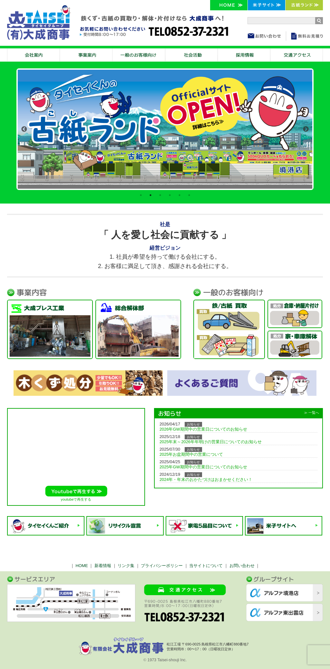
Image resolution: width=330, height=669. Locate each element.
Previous (24, 129)
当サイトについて (206, 565)
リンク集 (126, 565)
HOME (81, 565)
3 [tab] (160, 195)
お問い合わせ (242, 565)
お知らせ (193, 424)
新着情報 (102, 565)
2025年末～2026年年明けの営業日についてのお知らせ (211, 441)
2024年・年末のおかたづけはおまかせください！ (206, 479)
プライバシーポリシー (162, 565)
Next (306, 129)
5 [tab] (179, 195)
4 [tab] (170, 195)
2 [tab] (150, 195)
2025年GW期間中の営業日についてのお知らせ (203, 466)
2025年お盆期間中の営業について (191, 454)
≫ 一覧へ (311, 412)
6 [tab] (189, 195)
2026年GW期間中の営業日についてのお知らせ (203, 429)
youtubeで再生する (76, 499)
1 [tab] (141, 195)
